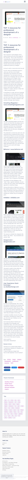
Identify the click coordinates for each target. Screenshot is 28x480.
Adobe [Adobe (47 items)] (5, 400)
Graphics (7, 389)
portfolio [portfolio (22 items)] (10, 411)
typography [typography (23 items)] (20, 413)
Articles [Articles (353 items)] (12, 400)
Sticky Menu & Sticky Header (7, 467)
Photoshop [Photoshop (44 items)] (6, 411)
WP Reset (4, 469)
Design (14, 359)
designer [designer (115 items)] (18, 404)
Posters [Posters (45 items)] (15, 411)
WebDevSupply (16, 37)
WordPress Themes (9, 382)
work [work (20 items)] (14, 417)
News (11, 37)
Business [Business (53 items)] (6, 402)
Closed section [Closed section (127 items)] (11, 402)
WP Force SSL (5, 461)
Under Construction (6, 468)
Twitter (14, 367)
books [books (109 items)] (19, 400)
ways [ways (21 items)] (16, 415)
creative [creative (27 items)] (10, 404)
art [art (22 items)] (8, 400)
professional (15, 361)
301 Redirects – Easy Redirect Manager (9, 462)
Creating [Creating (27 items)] (6, 404)
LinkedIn (7, 370)
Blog (3, 444)
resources (7, 363)
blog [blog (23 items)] (15, 400)
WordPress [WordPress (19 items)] (10, 417)
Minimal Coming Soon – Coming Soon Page (10, 465)
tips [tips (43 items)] (5, 413)
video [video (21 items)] (12, 415)
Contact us (4, 443)
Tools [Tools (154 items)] (8, 413)
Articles (9, 359)
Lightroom (4, 455)
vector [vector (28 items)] (9, 415)
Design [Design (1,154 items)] (14, 404)
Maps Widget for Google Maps (8, 464)
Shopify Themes (8, 383)
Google (21, 367)
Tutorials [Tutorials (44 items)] (15, 413)
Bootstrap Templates (10, 387)
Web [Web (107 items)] (19, 415)
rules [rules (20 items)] (18, 411)
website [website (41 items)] (6, 417)
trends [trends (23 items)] (12, 413)
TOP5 (12, 363)
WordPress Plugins (9, 385)
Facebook (7, 367)
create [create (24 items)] (19, 402)
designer (19, 359)
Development (8, 361)
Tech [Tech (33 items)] (21, 411)
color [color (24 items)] (15, 402)
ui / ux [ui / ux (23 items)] (5, 415)
